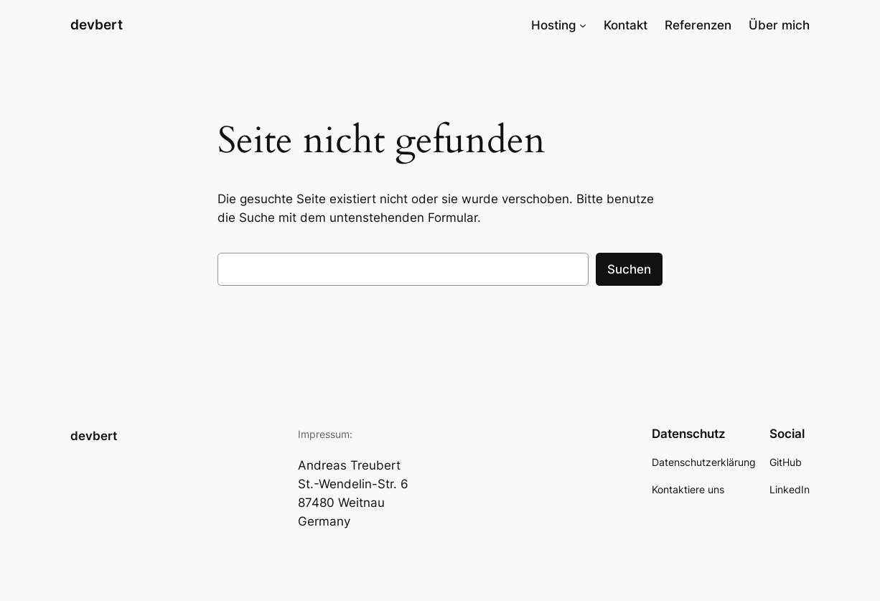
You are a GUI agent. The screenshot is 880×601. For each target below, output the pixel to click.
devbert (96, 25)
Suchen (629, 269)
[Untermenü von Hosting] (582, 25)
